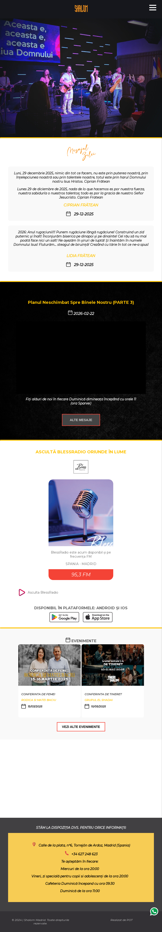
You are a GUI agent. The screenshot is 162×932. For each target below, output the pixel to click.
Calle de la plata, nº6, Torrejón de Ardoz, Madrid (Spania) (84, 845)
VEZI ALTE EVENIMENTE (81, 727)
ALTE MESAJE (81, 420)
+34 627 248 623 (84, 854)
